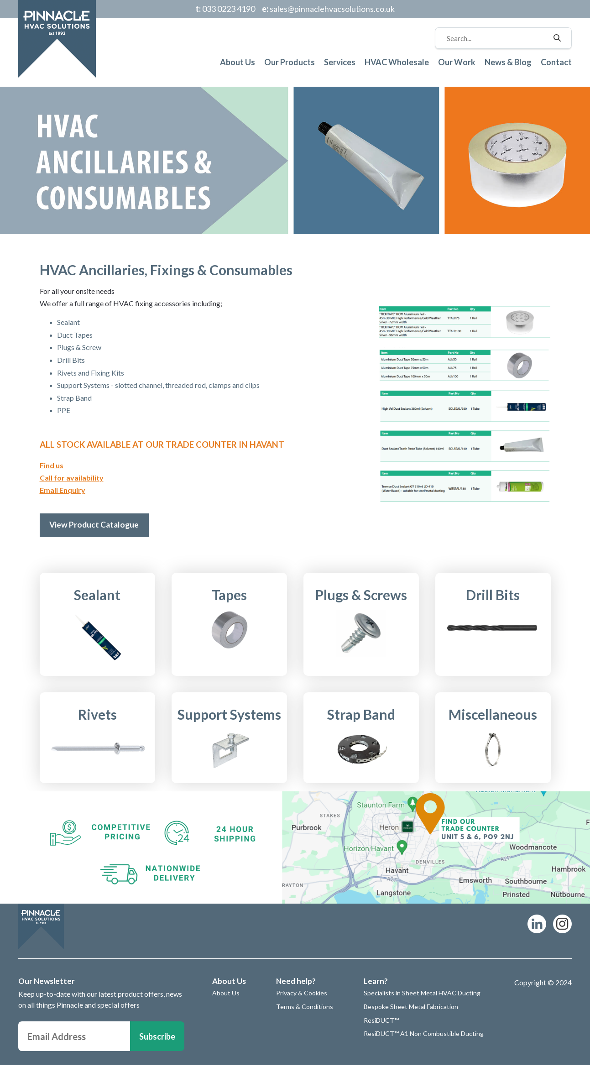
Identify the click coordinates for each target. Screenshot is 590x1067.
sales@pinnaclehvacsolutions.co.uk (328, 9)
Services (339, 62)
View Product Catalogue (97, 526)
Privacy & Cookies (301, 995)
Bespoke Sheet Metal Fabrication (411, 1008)
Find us (51, 465)
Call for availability (72, 477)
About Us (237, 62)
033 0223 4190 (225, 9)
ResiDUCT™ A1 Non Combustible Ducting (424, 1035)
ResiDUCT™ (381, 1022)
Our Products (289, 62)
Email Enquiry (62, 490)
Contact (556, 62)
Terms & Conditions (304, 1008)
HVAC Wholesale (397, 62)
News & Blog (508, 62)
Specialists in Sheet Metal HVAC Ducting (422, 995)
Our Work (456, 62)
